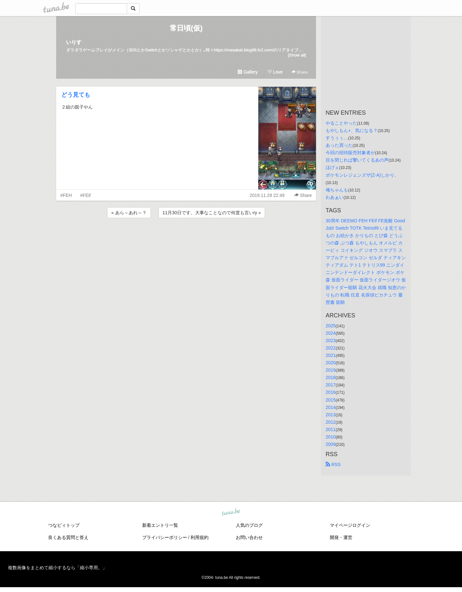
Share (299, 72)
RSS (333, 464)
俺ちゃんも (337, 189)
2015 (331, 399)
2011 (331, 429)
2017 (331, 384)
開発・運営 (341, 537)
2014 (331, 407)
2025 (331, 325)
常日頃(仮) (186, 28)
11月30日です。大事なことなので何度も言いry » (212, 212)
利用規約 (200, 537)
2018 (331, 377)
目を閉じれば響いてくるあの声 (357, 160)
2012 (331, 422)
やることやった (341, 123)
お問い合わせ (249, 537)
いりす (73, 42)
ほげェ (332, 167)
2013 (331, 414)
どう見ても (75, 95)
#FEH (66, 195)
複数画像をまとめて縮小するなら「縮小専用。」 (57, 567)
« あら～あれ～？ (129, 212)
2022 (331, 347)
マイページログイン (350, 525)
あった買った (339, 145)
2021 (331, 355)
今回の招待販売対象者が (350, 152)
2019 (331, 370)
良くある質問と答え (68, 537)
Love (275, 72)
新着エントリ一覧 (160, 525)
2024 (331, 333)
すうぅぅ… (337, 137)
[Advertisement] (186, 236)
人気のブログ (249, 525)
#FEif (85, 195)
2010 (331, 436)
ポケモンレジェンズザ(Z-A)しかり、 (362, 175)
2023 (331, 340)
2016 (331, 392)
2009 (331, 444)
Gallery (248, 72)
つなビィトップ (64, 525)
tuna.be (231, 512)
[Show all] (297, 55)
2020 (331, 362)
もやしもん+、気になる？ (352, 130)
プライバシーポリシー (164, 537)
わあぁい (335, 197)
